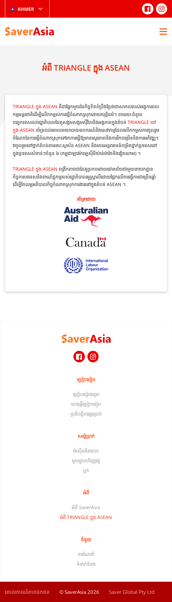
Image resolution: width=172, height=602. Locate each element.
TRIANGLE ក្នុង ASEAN (35, 106)
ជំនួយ (86, 539)
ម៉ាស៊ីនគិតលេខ (86, 451)
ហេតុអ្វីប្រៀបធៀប (86, 404)
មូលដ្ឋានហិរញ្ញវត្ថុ (86, 460)
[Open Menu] (163, 31)
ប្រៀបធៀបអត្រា (86, 394)
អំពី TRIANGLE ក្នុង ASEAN (86, 517)
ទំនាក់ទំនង (86, 564)
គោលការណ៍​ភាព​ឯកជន (27, 592)
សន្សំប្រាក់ (86, 436)
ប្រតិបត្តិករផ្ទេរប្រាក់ (86, 414)
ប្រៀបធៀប (86, 379)
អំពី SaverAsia (86, 507)
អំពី (86, 493)
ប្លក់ (86, 470)
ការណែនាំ (86, 554)
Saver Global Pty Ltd (131, 592)
